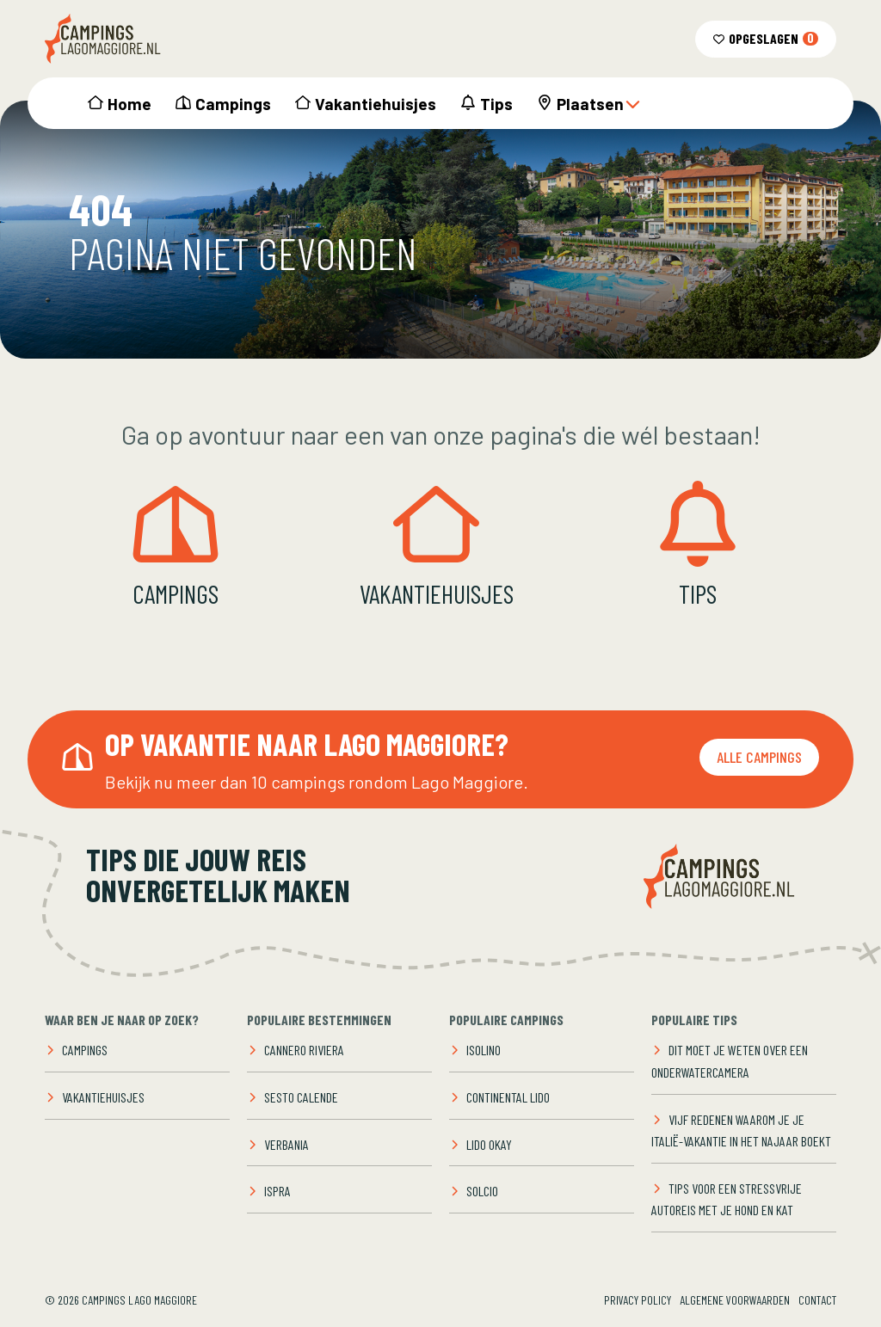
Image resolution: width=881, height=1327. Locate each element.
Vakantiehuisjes (375, 104)
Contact (817, 1300)
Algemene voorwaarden (735, 1300)
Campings (233, 104)
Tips (496, 104)
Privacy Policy (637, 1300)
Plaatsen (599, 104)
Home (129, 104)
